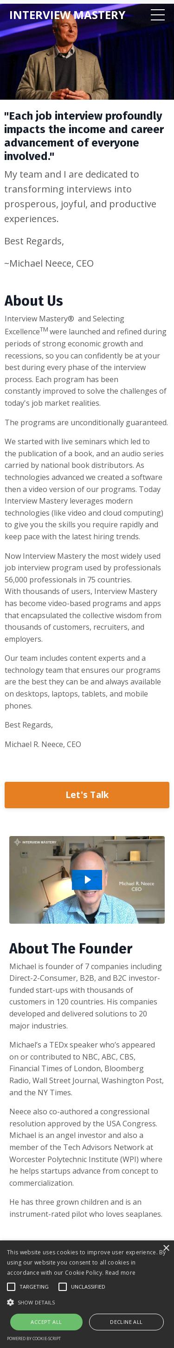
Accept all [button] (46, 1321)
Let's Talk (87, 794)
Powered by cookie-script (34, 1338)
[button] (87, 1302)
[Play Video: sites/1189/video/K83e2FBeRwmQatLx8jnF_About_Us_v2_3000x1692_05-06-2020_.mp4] (87, 879)
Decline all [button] (126, 1321)
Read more (120, 1273)
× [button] (165, 1248)
